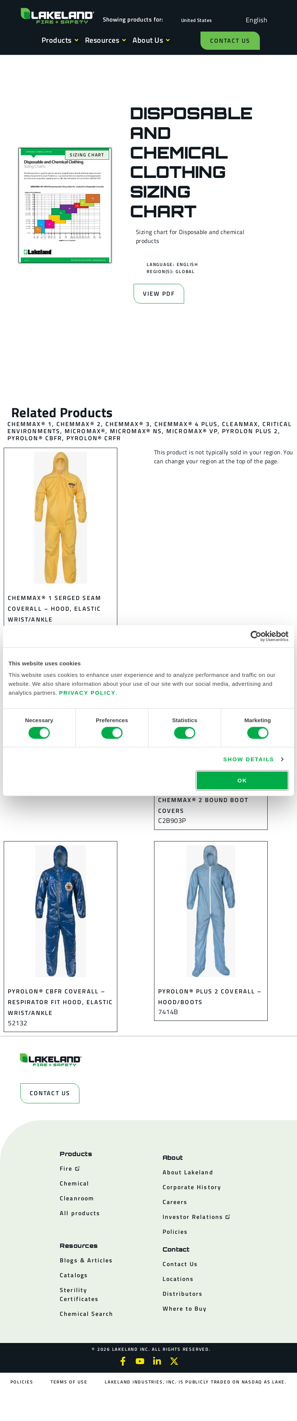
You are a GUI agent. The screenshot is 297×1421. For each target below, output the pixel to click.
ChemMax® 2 (78, 423)
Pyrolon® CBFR (34, 438)
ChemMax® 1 (29, 423)
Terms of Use (69, 1381)
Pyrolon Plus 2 (250, 430)
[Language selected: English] (254, 19)
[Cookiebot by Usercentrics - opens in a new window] (255, 636)
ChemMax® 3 (127, 423)
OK (242, 780)
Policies (21, 1381)
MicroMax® (85, 430)
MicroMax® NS (136, 430)
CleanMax (240, 423)
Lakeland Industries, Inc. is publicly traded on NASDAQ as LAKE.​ (196, 1381)
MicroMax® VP (192, 430)
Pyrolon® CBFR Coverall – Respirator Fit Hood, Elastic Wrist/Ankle (60, 1002)
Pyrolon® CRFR (93, 438)
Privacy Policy (87, 693)
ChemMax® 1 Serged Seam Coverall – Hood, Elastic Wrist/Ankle (54, 608)
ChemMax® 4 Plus (186, 423)
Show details (248, 759)
